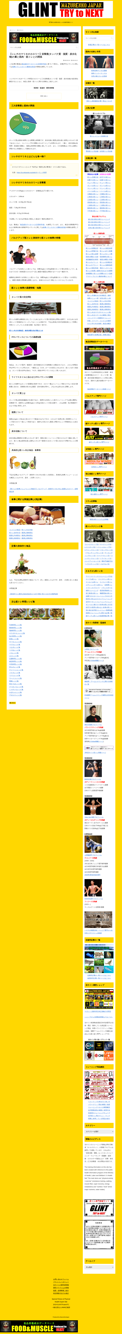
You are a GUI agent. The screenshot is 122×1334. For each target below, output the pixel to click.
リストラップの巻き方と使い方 (99, 1102)
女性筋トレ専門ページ (99, 467)
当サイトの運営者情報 (61, 1285)
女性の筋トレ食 (105, 298)
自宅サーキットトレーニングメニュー (99, 602)
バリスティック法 (92, 564)
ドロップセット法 (106, 550)
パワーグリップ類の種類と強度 (99, 1104)
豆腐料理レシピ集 (15, 659)
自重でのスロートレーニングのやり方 (99, 596)
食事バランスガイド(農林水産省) (23, 67)
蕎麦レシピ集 (14, 681)
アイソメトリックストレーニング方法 (99, 576)
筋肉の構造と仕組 (92, 257)
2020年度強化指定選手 (92, 875)
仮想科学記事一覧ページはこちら (99, 978)
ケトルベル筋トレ (92, 582)
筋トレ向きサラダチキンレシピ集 (99, 312)
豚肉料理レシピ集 (15, 628)
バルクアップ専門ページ (99, 417)
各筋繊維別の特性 (92, 259)
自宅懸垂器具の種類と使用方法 (99, 1110)
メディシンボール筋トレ (94, 585)
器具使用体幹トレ (106, 590)
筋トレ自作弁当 (14, 533)
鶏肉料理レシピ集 (15, 630)
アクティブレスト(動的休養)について (99, 276)
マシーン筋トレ (92, 188)
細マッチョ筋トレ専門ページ (99, 442)
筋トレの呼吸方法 (92, 251)
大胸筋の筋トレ (92, 194)
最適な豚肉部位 (27, 535)
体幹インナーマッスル (99, 73)
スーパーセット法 (103, 555)
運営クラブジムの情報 (61, 1288)
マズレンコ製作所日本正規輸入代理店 (98, 1011)
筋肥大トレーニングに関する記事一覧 (99, 613)
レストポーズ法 (90, 547)
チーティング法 (105, 544)
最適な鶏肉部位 (27, 533)
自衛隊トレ (108, 585)
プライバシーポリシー (61, 1282)
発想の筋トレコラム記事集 (99, 519)
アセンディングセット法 (94, 553)
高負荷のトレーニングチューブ (99, 1113)
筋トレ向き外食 (27, 530)
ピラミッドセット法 (92, 550)
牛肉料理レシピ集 (15, 625)
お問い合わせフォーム (61, 1279)
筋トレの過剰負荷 (106, 265)
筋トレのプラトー (92, 265)
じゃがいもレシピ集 (16, 690)
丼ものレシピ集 (14, 667)
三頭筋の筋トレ (92, 200)
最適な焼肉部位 (14, 538)
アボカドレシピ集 (15, 695)
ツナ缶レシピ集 (14, 650)
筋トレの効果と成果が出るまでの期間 (99, 271)
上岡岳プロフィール (92, 649)
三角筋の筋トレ (92, 197)
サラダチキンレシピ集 (17, 633)
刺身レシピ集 (14, 639)
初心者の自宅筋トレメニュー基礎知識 (99, 610)
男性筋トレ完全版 (92, 151)
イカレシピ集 (14, 653)
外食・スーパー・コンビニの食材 (99, 321)
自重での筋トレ (92, 180)
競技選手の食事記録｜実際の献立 (99, 335)
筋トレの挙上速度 (92, 254)
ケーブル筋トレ (91, 579)
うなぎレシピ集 (14, 647)
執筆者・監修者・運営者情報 (44, 88)
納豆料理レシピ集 (15, 661)
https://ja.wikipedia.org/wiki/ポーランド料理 (32, 172)
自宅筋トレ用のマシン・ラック (99, 1116)
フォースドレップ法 (92, 544)
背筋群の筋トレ (92, 202)
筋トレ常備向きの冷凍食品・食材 (99, 295)
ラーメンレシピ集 (15, 678)
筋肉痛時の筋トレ (106, 257)
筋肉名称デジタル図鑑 (99, 70)
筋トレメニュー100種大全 (99, 136)
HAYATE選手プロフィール (94, 899)
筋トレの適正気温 (92, 268)
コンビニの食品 (14, 530)
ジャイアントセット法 (92, 561)
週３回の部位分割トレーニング (99, 222)
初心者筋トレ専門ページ (99, 494)
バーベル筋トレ (92, 191)
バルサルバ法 (104, 564)
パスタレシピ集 (14, 673)
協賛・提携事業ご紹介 (61, 1290)
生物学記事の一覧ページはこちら (99, 975)
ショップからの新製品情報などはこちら (99, 1017)
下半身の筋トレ (92, 211)
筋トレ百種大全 (92, 177)
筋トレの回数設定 (92, 248)
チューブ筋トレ (92, 183)
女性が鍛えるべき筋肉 (99, 76)
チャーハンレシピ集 (16, 670)
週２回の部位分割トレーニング (99, 219)
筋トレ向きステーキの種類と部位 (99, 315)
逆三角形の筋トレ (92, 593)
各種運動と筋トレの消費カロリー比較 (99, 273)
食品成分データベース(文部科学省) (34, 64)
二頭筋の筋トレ (92, 205)
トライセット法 (105, 558)
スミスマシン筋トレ (105, 579)
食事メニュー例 (92, 298)
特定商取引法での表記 (61, 1293)
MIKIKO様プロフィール (93, 779)
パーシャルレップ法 (104, 547)
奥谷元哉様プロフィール (93, 725)
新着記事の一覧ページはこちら (99, 45)
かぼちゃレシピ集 (15, 692)
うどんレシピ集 (14, 675)
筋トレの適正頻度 (106, 248)
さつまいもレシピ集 (16, 687)
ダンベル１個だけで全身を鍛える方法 (99, 604)
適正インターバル (106, 268)
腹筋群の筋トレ (92, 208)
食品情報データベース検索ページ (99, 389)
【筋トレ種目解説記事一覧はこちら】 (99, 101)
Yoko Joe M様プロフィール (94, 817)
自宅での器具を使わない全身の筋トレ (99, 607)
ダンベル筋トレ (92, 185)
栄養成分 (12, 703)
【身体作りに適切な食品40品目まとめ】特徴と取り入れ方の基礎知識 (33, 594)
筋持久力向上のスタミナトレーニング (99, 599)
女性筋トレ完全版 (106, 151)
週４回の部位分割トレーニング (99, 225)
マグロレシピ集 (14, 644)
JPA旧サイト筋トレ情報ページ (95, 752)
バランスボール (106, 588)
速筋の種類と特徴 (106, 259)
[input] (43, 47)
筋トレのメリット (92, 262)
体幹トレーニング (92, 590)
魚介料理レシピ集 (15, 636)
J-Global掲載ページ (96, 660)
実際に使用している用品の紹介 (99, 1118)
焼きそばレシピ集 (15, 684)
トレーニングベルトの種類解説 (99, 1107)
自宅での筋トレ (105, 177)
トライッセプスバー (93, 588)
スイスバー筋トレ (106, 582)
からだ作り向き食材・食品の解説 (99, 323)
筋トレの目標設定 (106, 262)
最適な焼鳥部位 (27, 538)
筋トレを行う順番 (106, 251)
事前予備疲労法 (107, 561)
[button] (76, 48)
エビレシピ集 (14, 656)
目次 (42, 96)
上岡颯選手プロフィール (93, 855)
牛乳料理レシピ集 (15, 664)
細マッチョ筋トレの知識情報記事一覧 (99, 616)
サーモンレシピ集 (15, 642)
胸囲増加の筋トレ (106, 593)
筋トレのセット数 (106, 254)
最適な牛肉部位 (14, 535)
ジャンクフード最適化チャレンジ (99, 318)
